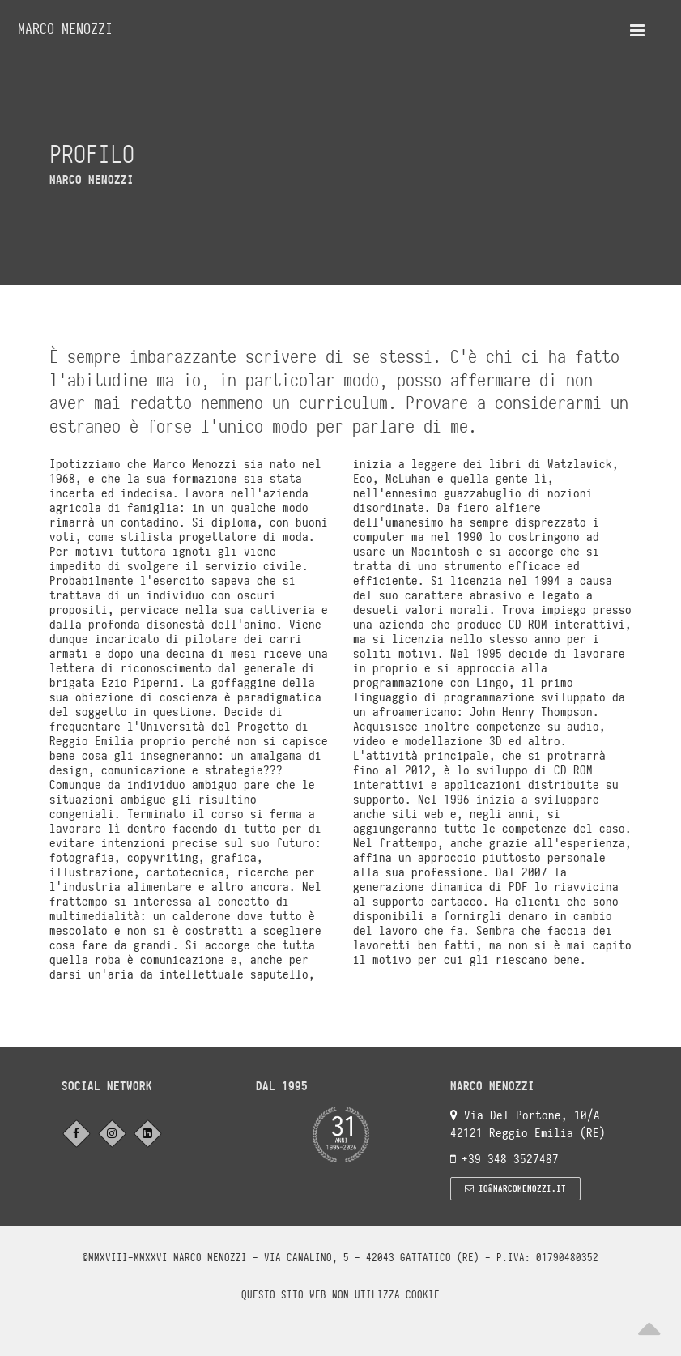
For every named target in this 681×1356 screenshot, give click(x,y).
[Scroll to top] (648, 1323)
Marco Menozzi (65, 28)
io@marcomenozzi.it (515, 1188)
